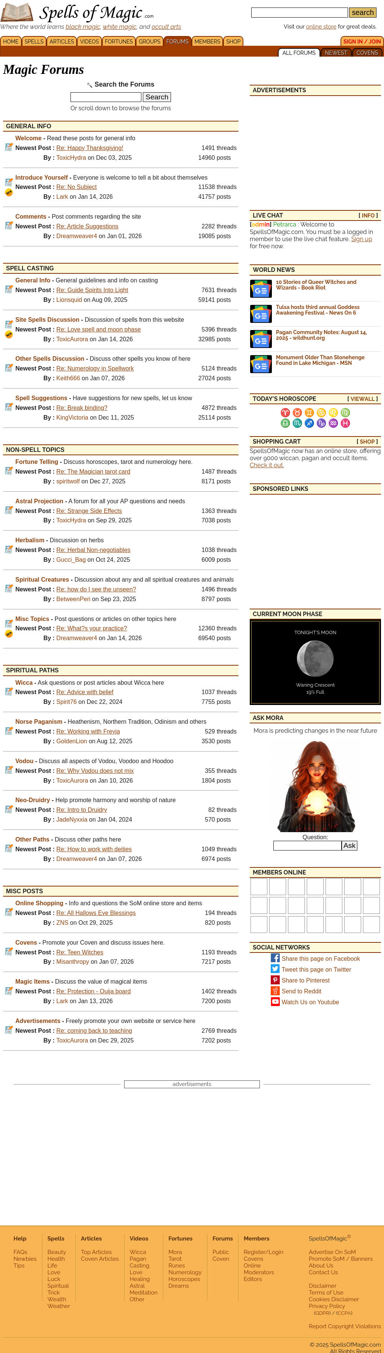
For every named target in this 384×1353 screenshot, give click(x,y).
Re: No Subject (76, 187)
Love (54, 1272)
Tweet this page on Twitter (316, 969)
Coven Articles (100, 1259)
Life (52, 1265)
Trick (54, 1292)
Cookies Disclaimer (334, 1299)
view (363, 399)
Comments (30, 216)
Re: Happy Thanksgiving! (89, 148)
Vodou (24, 761)
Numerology (185, 1272)
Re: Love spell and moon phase (98, 329)
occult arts (166, 26)
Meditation (144, 1292)
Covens (26, 942)
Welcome (28, 138)
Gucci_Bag (71, 559)
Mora (175, 1252)
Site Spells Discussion (47, 319)
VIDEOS (89, 42)
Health (56, 1259)
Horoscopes (184, 1279)
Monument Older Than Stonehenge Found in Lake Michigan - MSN (320, 360)
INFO (368, 215)
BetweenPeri (73, 599)
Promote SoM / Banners (341, 1259)
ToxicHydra (71, 157)
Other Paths (32, 839)
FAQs (20, 1252)
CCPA (344, 1313)
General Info (32, 280)
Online (252, 1265)
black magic (83, 26)
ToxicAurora (72, 339)
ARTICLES (62, 42)
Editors (253, 1279)
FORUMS (177, 42)
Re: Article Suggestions (87, 226)
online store (321, 26)
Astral (137, 1285)
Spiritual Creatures (42, 579)
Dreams (178, 1285)
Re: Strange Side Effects (89, 511)
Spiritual (58, 1285)
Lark (62, 197)
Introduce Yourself (41, 177)
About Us (321, 1265)
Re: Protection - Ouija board (93, 991)
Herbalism (29, 540)
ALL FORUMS (298, 53)
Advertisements (37, 1021)
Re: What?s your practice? (91, 628)
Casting (140, 1265)
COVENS (367, 53)
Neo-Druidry (32, 800)
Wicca (24, 683)
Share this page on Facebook (321, 959)
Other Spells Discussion (49, 359)
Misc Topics (32, 619)
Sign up (361, 239)
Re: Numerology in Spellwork (95, 368)
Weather (59, 1306)
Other (137, 1299)
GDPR (322, 1313)
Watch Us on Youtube (310, 1002)
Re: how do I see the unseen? (96, 589)
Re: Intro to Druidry (81, 810)
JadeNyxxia (71, 819)
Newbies (25, 1259)
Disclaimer (323, 1285)
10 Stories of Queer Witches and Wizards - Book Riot (316, 285)
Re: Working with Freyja (88, 731)
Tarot (175, 1259)
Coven (221, 1259)
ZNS (62, 923)
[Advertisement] (315, 148)
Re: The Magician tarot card (93, 471)
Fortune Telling (36, 462)
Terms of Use (326, 1292)
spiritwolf (68, 481)
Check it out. (267, 465)
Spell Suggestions (41, 398)
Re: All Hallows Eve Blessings (96, 913)
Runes (176, 1265)
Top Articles (96, 1252)
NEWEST (336, 53)
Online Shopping (39, 903)
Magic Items (32, 981)
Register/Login (264, 1252)
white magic (119, 26)
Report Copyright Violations (345, 1326)
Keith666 (68, 378)
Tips (19, 1265)
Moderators (259, 1272)
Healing (140, 1279)
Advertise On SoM (332, 1252)
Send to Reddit (301, 991)
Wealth (57, 1299)
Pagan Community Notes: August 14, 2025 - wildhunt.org (321, 335)
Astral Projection (39, 501)
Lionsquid (69, 300)
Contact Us (323, 1272)
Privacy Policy (327, 1306)
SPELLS (34, 42)
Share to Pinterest (306, 980)
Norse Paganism (38, 721)
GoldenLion (71, 741)
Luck (54, 1279)
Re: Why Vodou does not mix (95, 771)
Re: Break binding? (81, 408)
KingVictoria (72, 417)
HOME (11, 42)
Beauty (57, 1252)
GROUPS (149, 42)
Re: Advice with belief (84, 692)
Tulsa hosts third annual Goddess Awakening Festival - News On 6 (318, 310)
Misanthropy (72, 961)
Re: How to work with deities (94, 849)
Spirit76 (66, 702)
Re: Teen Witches (79, 952)
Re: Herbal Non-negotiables (93, 550)
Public (221, 1252)
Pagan (138, 1259)
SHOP (233, 42)
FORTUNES (119, 42)
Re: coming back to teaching (94, 1031)
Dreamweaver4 (76, 236)
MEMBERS (207, 42)
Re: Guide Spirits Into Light (92, 290)
